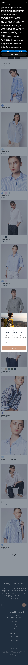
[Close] (25, 315)
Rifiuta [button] (7, 51)
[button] (26, 2)
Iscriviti (14, 348)
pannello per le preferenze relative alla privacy (11, 47)
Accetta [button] (20, 51)
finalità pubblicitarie (15, 22)
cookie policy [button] (11, 13)
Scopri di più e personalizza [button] (13, 54)
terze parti (3, 15)
